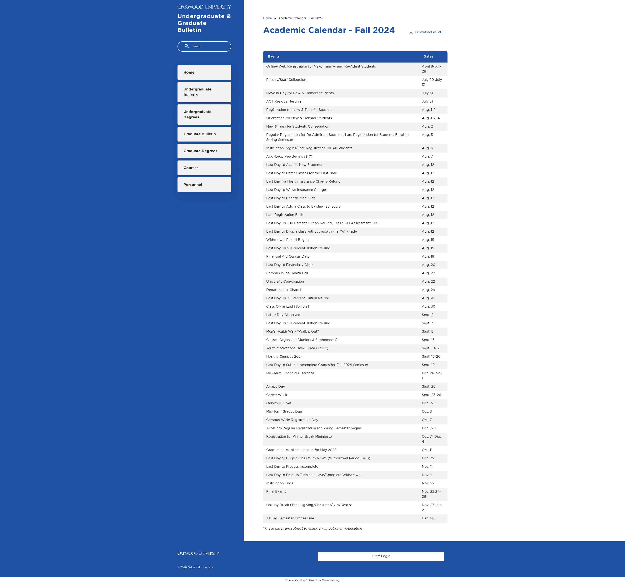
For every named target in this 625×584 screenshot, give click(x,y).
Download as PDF (427, 32)
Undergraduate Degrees (197, 114)
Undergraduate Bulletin (197, 92)
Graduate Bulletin (200, 134)
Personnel (193, 185)
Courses (191, 168)
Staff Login (381, 556)
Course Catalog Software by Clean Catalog (312, 580)
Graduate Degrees (200, 151)
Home (189, 72)
